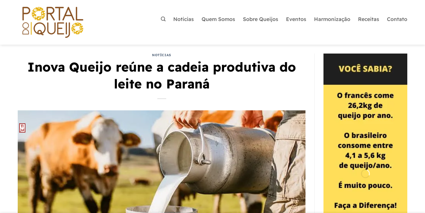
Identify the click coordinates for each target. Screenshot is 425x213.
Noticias (183, 19)
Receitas (368, 19)
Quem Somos (218, 19)
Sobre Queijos (260, 19)
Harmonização (332, 19)
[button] (163, 19)
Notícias (161, 55)
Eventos (296, 19)
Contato (397, 19)
